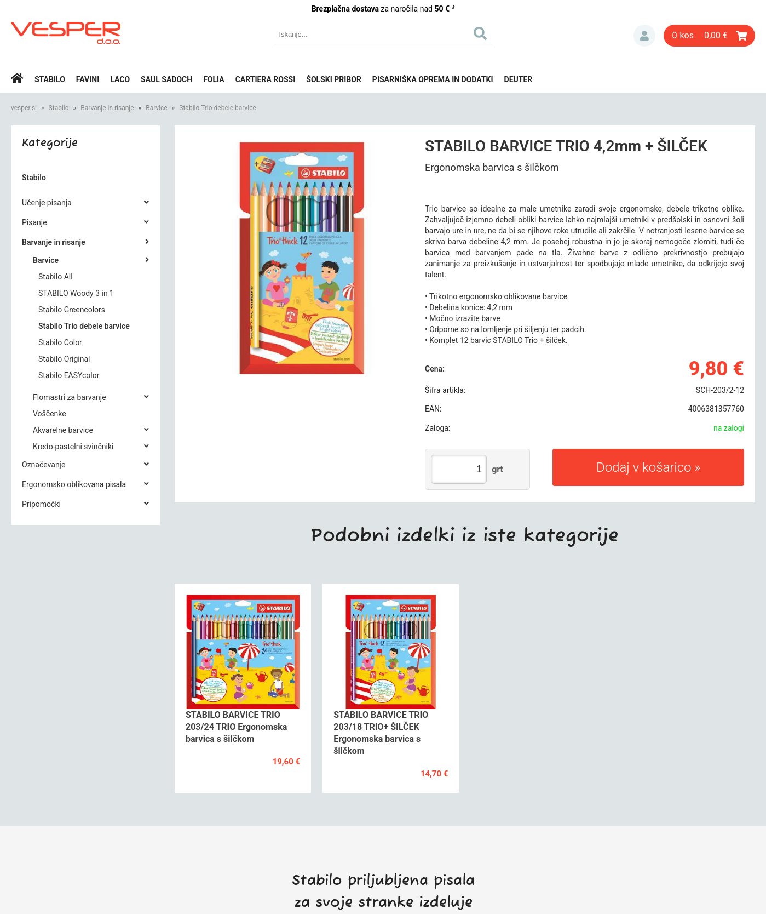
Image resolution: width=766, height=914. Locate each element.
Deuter (518, 79)
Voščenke (49, 413)
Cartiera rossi (265, 79)
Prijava (644, 36)
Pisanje (34, 222)
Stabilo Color (60, 342)
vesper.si (24, 108)
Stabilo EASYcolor (68, 375)
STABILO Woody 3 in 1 (76, 293)
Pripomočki (41, 504)
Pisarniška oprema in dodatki (432, 79)
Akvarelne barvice (63, 430)
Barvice (157, 108)
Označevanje (43, 464)
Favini (88, 79)
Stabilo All (55, 276)
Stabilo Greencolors (71, 309)
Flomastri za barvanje (69, 397)
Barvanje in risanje (107, 108)
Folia (213, 79)
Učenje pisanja (47, 202)
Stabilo (49, 79)
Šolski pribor (333, 79)
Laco (120, 79)
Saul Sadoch (166, 79)
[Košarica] (709, 36)
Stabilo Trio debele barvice (217, 108)
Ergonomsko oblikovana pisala (74, 484)
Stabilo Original (64, 359)
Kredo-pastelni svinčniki (73, 446)
